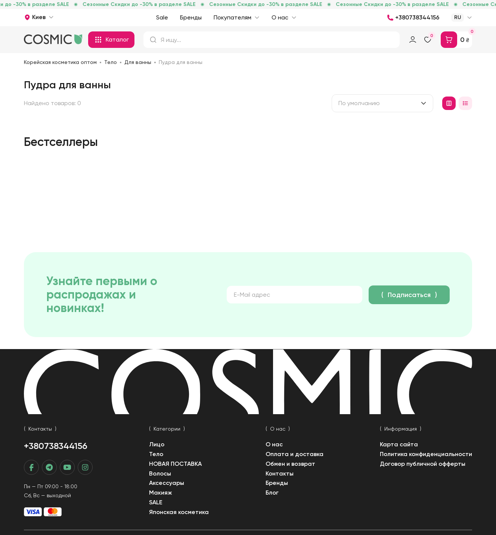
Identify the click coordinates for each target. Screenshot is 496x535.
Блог (272, 492)
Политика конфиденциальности (426, 454)
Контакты (280, 473)
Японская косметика (179, 512)
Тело (110, 62)
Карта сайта (399, 444)
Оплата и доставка (294, 454)
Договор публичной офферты (422, 463)
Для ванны (137, 62)
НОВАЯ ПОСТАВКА (175, 463)
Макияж (160, 492)
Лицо (156, 444)
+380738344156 (55, 445)
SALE (155, 502)
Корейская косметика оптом (60, 62)
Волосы (160, 473)
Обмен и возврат (290, 463)
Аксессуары (166, 482)
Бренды (277, 482)
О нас (274, 444)
